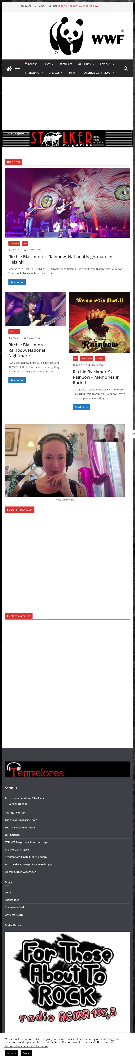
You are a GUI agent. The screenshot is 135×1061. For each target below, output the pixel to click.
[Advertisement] (67, 103)
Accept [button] (26, 1053)
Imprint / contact (15, 812)
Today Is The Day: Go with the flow (78, 5)
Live (47, 64)
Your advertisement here (20, 827)
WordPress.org (14, 914)
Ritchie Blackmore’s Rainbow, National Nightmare (27, 350)
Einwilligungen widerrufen (20, 871)
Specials (54, 72)
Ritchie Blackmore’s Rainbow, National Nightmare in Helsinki (60, 259)
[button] (52, 64)
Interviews (32, 72)
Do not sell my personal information (26, 1046)
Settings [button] (11, 1053)
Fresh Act (66, 64)
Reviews (105, 64)
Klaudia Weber (34, 249)
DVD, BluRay (86, 358)
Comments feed (14, 907)
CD (75, 358)
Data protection (18, 803)
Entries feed (12, 900)
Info (72, 72)
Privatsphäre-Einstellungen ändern (26, 857)
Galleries (84, 64)
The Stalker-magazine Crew (21, 820)
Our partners (13, 834)
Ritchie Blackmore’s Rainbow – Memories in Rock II (96, 377)
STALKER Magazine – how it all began (27, 842)
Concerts (14, 243)
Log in (8, 892)
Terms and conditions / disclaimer (25, 798)
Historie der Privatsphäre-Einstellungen (29, 864)
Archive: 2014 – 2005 (97, 72)
